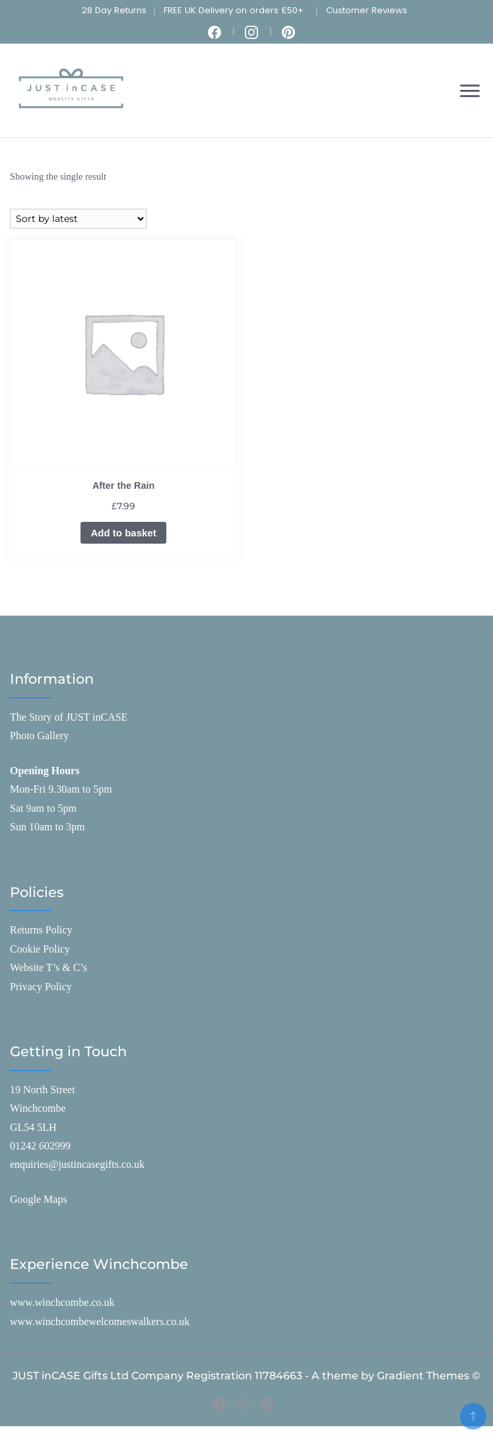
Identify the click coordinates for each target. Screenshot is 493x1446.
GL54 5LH (33, 1127)
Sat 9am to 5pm (43, 808)
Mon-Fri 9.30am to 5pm (61, 789)
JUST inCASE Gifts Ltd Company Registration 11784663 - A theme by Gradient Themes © (246, 1375)
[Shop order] (78, 219)
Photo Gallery (39, 735)
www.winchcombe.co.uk (62, 1302)
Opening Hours (44, 770)
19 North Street (42, 1089)
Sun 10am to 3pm (47, 826)
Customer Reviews (366, 10)
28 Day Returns (114, 10)
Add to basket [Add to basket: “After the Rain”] (123, 532)
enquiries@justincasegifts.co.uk (77, 1164)
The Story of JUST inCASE (68, 717)
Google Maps (38, 1199)
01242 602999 (40, 1145)
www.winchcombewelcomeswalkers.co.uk (99, 1321)
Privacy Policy (41, 986)
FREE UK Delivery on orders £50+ (234, 10)
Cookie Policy (40, 949)
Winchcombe (38, 1108)
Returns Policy (41, 929)
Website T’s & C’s (48, 967)
